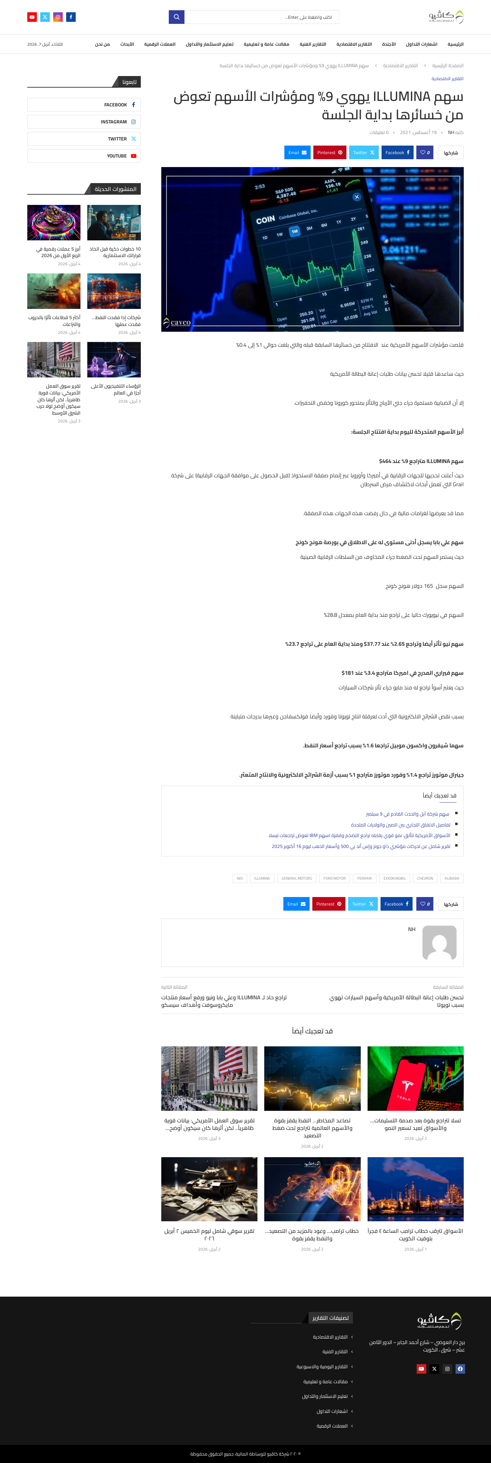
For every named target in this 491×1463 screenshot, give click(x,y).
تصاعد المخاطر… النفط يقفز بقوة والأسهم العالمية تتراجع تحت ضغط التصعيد (312, 1128)
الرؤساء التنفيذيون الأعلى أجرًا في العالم (116, 389)
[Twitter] (45, 17)
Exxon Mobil (395, 878)
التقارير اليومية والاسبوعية (322, 1366)
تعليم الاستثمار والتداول (210, 44)
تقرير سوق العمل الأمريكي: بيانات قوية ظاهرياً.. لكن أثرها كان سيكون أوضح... (209, 1124)
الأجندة (389, 44)
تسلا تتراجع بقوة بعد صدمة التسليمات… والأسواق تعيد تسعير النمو (415, 1124)
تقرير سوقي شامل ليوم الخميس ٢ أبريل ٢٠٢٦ (209, 1234)
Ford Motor (335, 878)
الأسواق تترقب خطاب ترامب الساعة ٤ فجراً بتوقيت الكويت (415, 1234)
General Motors (297, 878)
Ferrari (364, 878)
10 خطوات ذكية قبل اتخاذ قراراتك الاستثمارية (115, 252)
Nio (240, 878)
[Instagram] (58, 17)
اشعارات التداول (421, 44)
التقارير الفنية (313, 44)
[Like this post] (422, 152)
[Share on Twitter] (364, 152)
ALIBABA (452, 878)
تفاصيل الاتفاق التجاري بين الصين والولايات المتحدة (400, 824)
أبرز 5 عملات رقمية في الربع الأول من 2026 (58, 252)
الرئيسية (456, 44)
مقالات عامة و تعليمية (266, 44)
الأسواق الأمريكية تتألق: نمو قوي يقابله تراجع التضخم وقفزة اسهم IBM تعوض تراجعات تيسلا (359, 835)
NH (451, 132)
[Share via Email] (297, 152)
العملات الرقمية (160, 44)
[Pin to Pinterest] (329, 152)
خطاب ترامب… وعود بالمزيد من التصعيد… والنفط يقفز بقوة (312, 1234)
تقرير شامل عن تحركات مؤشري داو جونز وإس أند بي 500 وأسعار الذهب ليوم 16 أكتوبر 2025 (361, 846)
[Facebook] (71, 17)
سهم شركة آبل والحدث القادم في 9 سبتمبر (408, 813)
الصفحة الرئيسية (448, 65)
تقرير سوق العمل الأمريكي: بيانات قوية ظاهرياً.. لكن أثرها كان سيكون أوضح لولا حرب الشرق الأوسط (58, 399)
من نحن (102, 44)
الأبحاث (127, 44)
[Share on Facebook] (398, 152)
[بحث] (254, 17)
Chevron (425, 878)
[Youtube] (32, 17)
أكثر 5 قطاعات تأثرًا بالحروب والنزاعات (54, 321)
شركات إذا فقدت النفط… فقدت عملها (116, 321)
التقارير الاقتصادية (354, 44)
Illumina (262, 878)
